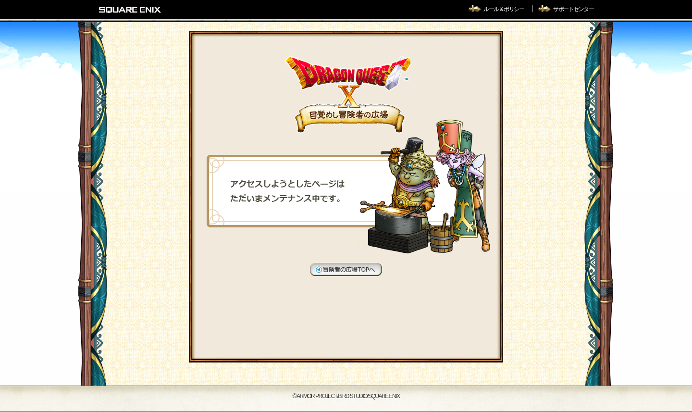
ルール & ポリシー (504, 9)
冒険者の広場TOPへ (346, 269)
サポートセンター (573, 9)
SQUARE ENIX (130, 9)
